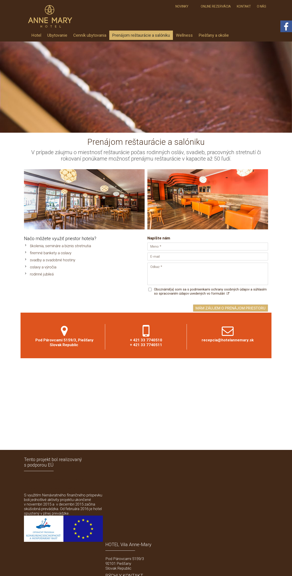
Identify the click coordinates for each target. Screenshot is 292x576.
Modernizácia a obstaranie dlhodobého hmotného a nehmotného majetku (56, 483)
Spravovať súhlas (231, 567)
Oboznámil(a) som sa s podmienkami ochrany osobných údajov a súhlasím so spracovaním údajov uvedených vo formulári (210, 291)
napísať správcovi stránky (150, 567)
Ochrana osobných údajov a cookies (193, 567)
